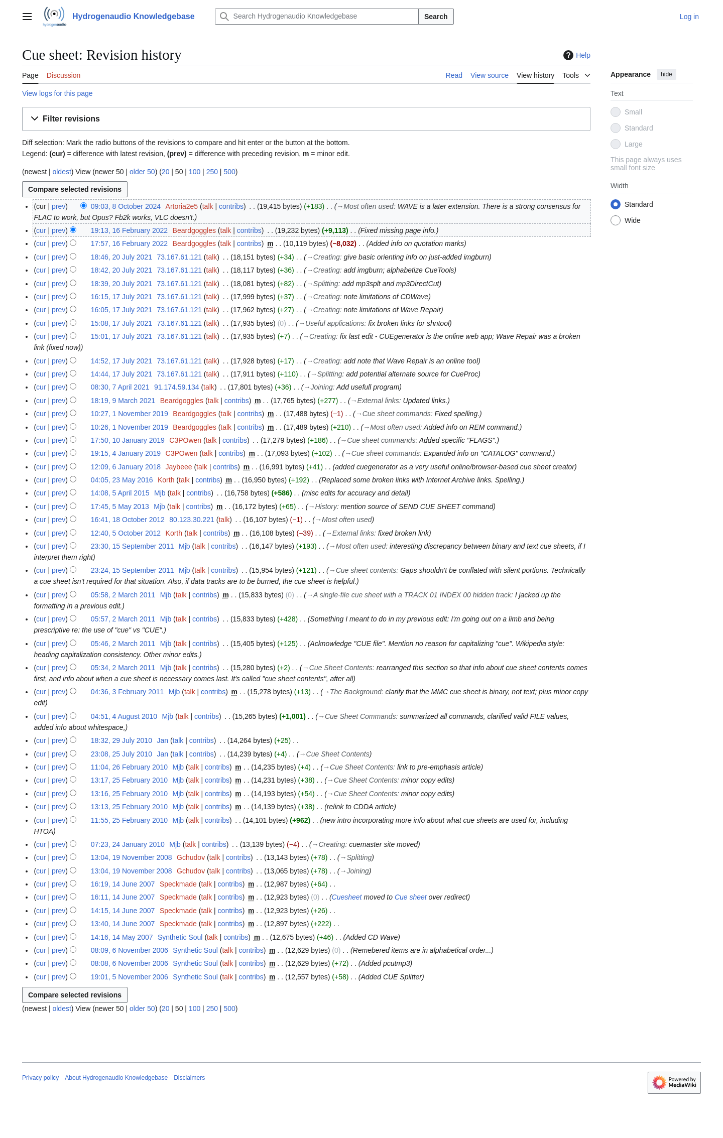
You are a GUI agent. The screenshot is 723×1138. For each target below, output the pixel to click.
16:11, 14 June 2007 (123, 897)
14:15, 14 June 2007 (123, 911)
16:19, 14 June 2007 (123, 884)
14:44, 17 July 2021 (121, 374)
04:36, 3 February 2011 (127, 692)
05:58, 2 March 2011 (123, 595)
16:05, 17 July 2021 (121, 310)
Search (436, 17)
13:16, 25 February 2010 (129, 794)
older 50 (142, 172)
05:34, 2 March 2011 (123, 668)
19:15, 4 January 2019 (126, 453)
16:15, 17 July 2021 (121, 297)
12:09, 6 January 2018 (126, 467)
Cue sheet (411, 897)
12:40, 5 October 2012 (126, 533)
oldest (61, 172)
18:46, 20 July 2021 (121, 257)
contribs (231, 206)
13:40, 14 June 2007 (123, 924)
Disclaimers (189, 1077)
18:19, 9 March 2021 (123, 401)
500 (229, 172)
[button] (306, 119)
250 (212, 172)
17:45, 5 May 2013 (120, 506)
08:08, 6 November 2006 (129, 963)
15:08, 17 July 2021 (121, 323)
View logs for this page (57, 93)
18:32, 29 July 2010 (121, 740)
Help (575, 55)
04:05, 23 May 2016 (122, 480)
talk (207, 206)
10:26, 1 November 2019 (129, 427)
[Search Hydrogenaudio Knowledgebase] (317, 17)
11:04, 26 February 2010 (129, 767)
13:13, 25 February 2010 (129, 807)
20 (166, 172)
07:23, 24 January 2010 (128, 844)
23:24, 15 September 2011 (132, 570)
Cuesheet (347, 897)
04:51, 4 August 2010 (124, 716)
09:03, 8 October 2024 (126, 206)
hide (666, 74)
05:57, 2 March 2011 (123, 619)
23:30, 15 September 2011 (132, 546)
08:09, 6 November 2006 (129, 950)
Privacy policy (40, 1077)
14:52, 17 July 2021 (121, 361)
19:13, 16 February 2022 (129, 230)
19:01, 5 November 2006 (129, 977)
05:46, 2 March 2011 (123, 644)
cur (41, 230)
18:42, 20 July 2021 (121, 270)
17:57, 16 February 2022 (129, 243)
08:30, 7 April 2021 (120, 387)
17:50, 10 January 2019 (128, 440)
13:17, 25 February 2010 (129, 780)
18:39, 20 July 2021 (121, 284)
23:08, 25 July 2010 (121, 754)
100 (194, 172)
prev (58, 206)
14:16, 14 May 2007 (122, 937)
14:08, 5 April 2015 (120, 493)
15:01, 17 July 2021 (121, 336)
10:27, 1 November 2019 (129, 414)
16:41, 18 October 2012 (128, 520)
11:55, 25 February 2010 (129, 820)
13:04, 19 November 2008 (131, 857)
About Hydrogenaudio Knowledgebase (116, 1077)
